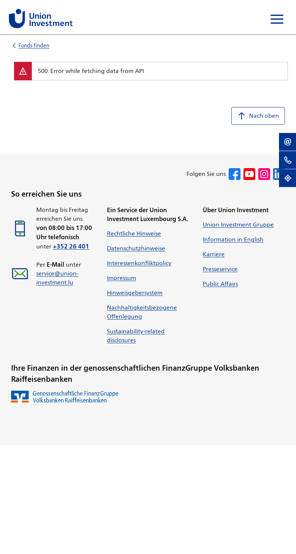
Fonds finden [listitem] (33, 45)
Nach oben (258, 115)
